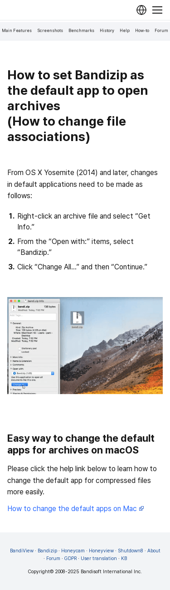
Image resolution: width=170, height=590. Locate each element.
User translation (99, 558)
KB (124, 558)
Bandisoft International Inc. (111, 572)
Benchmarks (81, 30)
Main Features (17, 30)
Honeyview (101, 551)
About (153, 551)
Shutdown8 (130, 551)
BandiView (22, 551)
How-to (142, 30)
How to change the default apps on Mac (75, 508)
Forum (161, 30)
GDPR (70, 558)
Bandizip (47, 551)
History (107, 30)
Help (125, 30)
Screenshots (50, 30)
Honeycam (73, 551)
